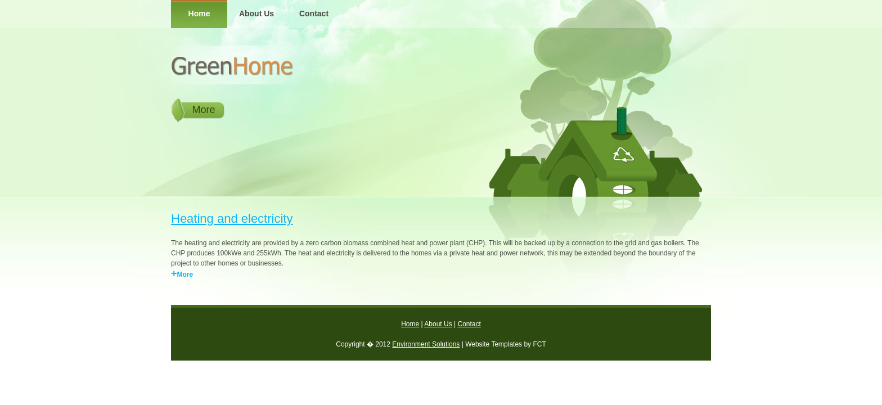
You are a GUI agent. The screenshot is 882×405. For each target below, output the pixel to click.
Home (199, 13)
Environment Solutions (426, 344)
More (203, 109)
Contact (313, 13)
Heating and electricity (231, 219)
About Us (256, 13)
